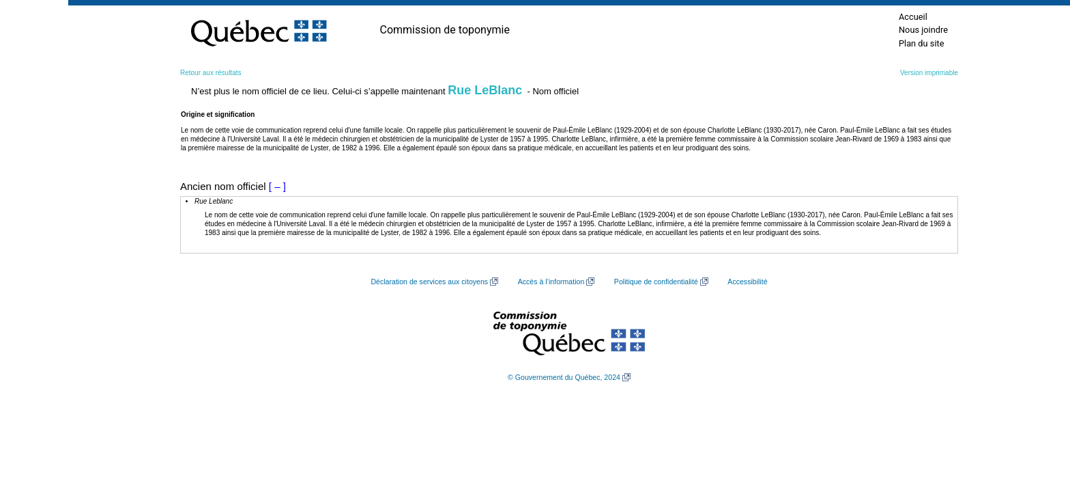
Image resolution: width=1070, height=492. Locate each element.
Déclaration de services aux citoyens (429, 281)
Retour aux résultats (211, 73)
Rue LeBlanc (485, 90)
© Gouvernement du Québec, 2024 (564, 377)
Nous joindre (923, 30)
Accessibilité (747, 281)
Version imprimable (929, 73)
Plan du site (921, 43)
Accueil (913, 17)
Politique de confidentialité (656, 281)
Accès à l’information (551, 281)
